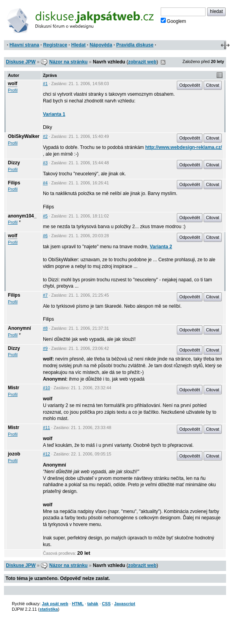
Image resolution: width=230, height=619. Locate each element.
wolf (12, 83)
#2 (45, 136)
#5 (45, 216)
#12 (46, 454)
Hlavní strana (24, 45)
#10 (46, 387)
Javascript (124, 603)
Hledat (78, 45)
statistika (48, 609)
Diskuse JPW (20, 62)
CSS (106, 603)
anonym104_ (22, 216)
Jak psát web (55, 603)
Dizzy (14, 162)
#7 (45, 295)
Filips (14, 183)
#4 (45, 182)
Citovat (212, 85)
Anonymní (19, 328)
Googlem (173, 21)
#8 (45, 328)
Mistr (13, 387)
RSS (163, 62)
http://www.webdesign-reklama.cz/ (183, 147)
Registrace (55, 45)
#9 (45, 348)
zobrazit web (142, 62)
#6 (45, 235)
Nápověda (101, 45)
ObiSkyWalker (23, 136)
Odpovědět (189, 85)
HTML (77, 603)
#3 (45, 162)
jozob (14, 454)
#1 (45, 83)
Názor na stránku (68, 62)
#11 (46, 427)
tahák (92, 603)
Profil (13, 90)
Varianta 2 (161, 246)
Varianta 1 (54, 114)
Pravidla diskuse (135, 45)
